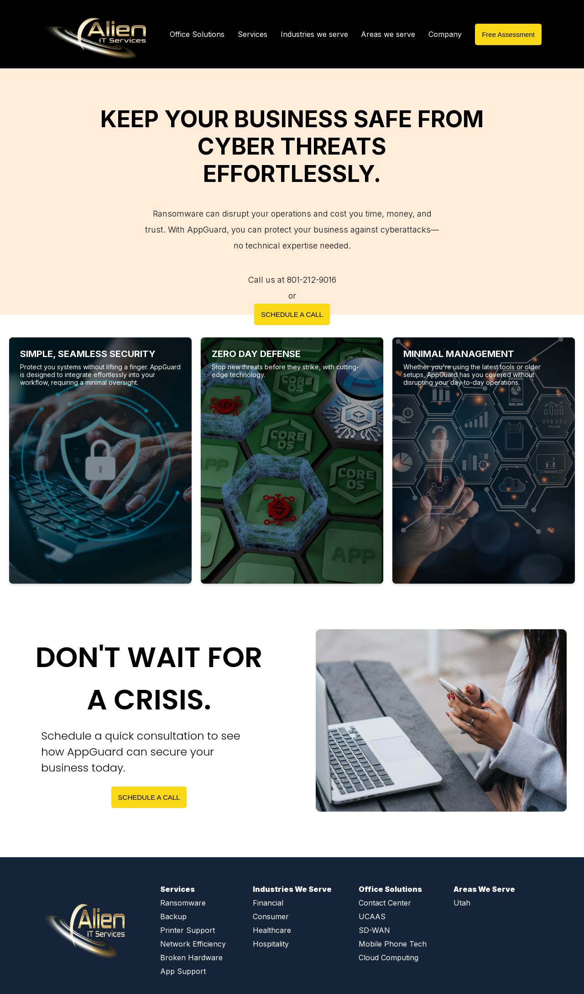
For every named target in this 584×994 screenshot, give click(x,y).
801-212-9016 (311, 280)
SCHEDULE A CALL (292, 314)
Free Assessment (508, 34)
